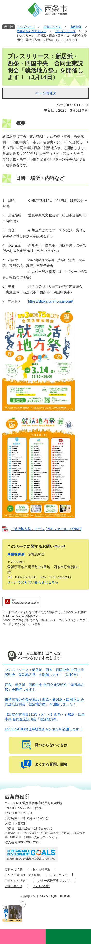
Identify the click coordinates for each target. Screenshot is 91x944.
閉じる (23, 904)
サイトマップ (58, 875)
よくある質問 (41, 886)
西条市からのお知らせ (31, 31)
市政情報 (76, 27)
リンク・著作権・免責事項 (22, 875)
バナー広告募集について (54, 880)
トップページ (25, 27)
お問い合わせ (13, 886)
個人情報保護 (41, 869)
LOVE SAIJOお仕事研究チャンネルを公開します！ (44, 729)
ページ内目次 (45, 93)
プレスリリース (65, 31)
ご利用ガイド (13, 869)
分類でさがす (52, 27)
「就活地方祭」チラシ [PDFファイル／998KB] (46, 529)
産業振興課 (15, 554)
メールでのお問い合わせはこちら (32, 582)
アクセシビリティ (16, 880)
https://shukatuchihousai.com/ (50, 301)
